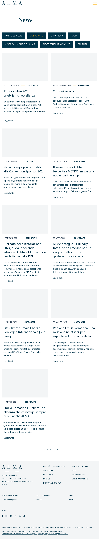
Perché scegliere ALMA (54, 466)
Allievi (70, 495)
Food (74, 35)
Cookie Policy (22, 531)
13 (56, 449)
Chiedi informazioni (80, 479)
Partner (83, 44)
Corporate (36, 35)
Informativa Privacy (9, 531)
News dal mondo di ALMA (20, 44)
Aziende (38, 499)
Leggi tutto (8, 120)
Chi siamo (48, 470)
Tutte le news (13, 35)
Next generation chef (56, 44)
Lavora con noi (78, 474)
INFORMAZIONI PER (52, 483)
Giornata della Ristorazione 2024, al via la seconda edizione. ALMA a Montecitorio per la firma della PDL (24, 250)
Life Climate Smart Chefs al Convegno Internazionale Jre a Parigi (24, 332)
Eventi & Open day (80, 466)
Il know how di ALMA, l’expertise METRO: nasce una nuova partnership (73, 171)
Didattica (57, 35)
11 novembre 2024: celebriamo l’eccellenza (19, 93)
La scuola (48, 474)
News (74, 470)
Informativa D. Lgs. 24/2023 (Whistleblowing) (45, 531)
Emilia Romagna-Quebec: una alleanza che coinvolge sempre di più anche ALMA (24, 412)
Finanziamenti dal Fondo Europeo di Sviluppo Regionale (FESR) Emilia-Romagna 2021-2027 (35, 534)
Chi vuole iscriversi (42, 495)
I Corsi (46, 479)
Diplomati (72, 499)
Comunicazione (63, 91)
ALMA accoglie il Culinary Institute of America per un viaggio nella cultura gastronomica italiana (72, 250)
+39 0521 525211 (12, 481)
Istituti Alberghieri (9, 499)
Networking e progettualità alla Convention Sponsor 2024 (23, 169)
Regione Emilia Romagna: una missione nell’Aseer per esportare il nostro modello (74, 332)
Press (4, 510)
